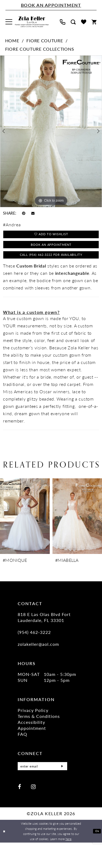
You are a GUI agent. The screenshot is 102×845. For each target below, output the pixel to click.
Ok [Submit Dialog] (96, 833)
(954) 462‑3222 (34, 635)
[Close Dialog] (4, 833)
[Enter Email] (42, 769)
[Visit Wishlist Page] (83, 21)
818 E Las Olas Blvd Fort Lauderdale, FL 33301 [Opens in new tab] (44, 620)
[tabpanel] (51, 131)
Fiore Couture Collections (39, 49)
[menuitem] (9, 21)
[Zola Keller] (32, 22)
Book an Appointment (51, 246)
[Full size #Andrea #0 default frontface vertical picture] (51, 131)
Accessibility (31, 725)
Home (12, 40)
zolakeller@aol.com (38, 647)
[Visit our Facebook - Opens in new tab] (19, 789)
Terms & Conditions (39, 719)
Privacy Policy (33, 713)
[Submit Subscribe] (61, 769)
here (69, 841)
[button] (9, 21)
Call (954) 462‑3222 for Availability (51, 257)
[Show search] (73, 22)
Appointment (32, 731)
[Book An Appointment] (51, 5)
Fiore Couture (44, 40)
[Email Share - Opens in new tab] (33, 213)
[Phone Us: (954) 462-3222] (62, 22)
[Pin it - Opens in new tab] (24, 213)
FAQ (22, 737)
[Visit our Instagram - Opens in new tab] (33, 789)
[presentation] (25, 519)
